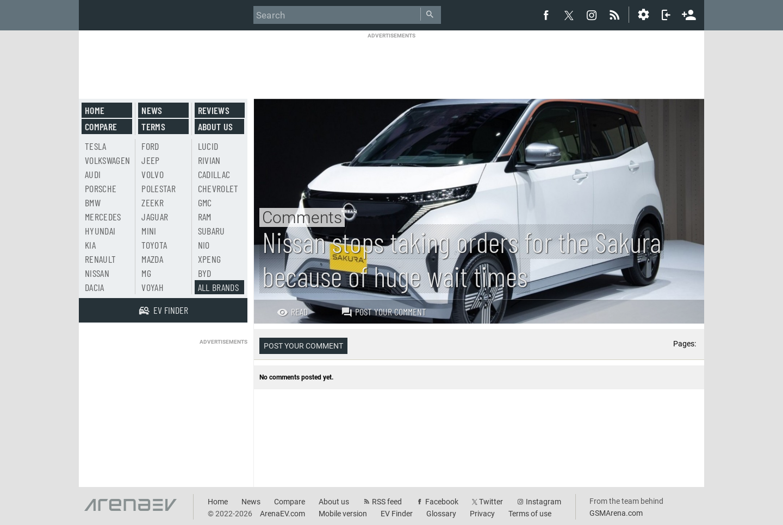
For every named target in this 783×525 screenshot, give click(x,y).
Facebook (441, 501)
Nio (204, 245)
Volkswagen (107, 160)
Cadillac (214, 174)
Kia (90, 245)
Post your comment (383, 312)
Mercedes (103, 217)
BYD (205, 273)
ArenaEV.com (282, 513)
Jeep (150, 160)
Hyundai (100, 231)
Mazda (152, 259)
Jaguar (154, 217)
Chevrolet (218, 188)
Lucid (208, 146)
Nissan (97, 273)
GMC (205, 202)
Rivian (209, 160)
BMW (93, 202)
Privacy (482, 513)
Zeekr (152, 202)
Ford (150, 146)
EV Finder (397, 513)
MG (146, 273)
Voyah (152, 287)
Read (292, 312)
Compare (101, 126)
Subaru (211, 231)
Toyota (154, 245)
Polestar (158, 188)
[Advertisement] (391, 63)
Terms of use (529, 513)
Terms (153, 126)
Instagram (543, 501)
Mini (148, 231)
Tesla (96, 146)
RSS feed (387, 501)
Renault (100, 259)
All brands (218, 287)
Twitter (491, 501)
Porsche (100, 188)
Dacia (94, 287)
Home (94, 110)
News (151, 110)
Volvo (152, 174)
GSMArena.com (616, 513)
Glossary (441, 513)
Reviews (213, 110)
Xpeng (209, 259)
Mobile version (343, 513)
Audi (93, 174)
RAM (205, 217)
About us (215, 126)
